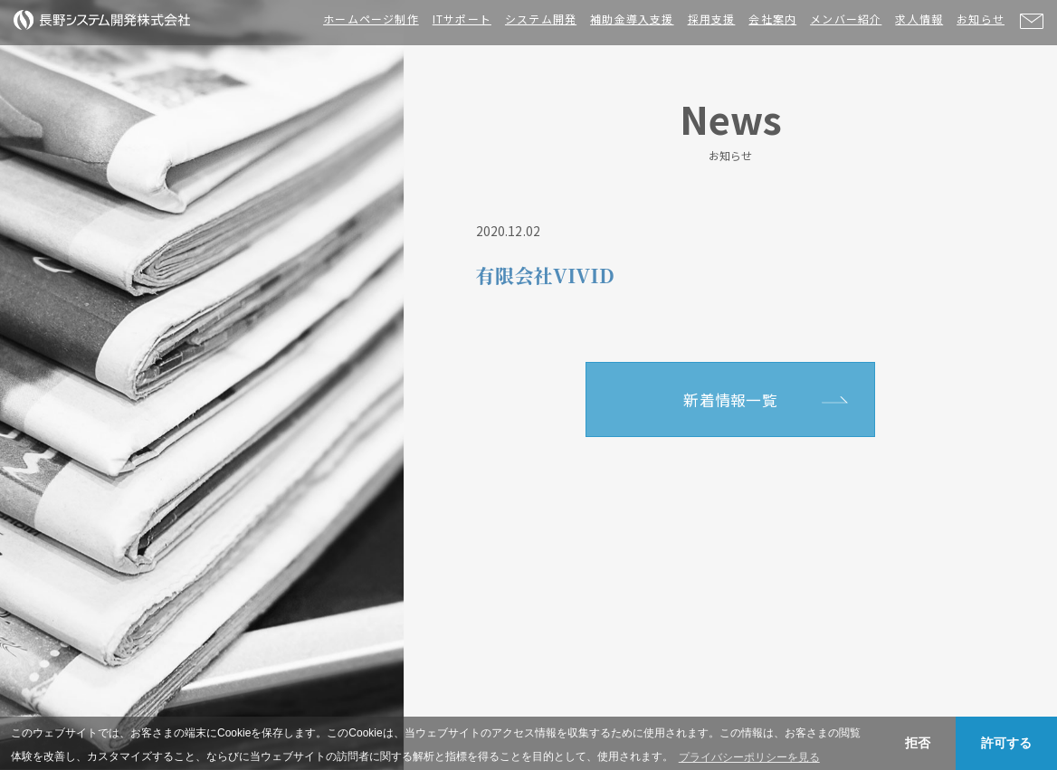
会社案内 (772, 18)
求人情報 (919, 18)
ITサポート (462, 18)
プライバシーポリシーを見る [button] (749, 757)
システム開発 (540, 18)
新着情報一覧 (729, 400)
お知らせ (981, 18)
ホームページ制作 (371, 18)
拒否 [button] (917, 743)
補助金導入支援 (631, 18)
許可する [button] (1006, 743)
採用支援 (712, 18)
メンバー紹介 (845, 18)
